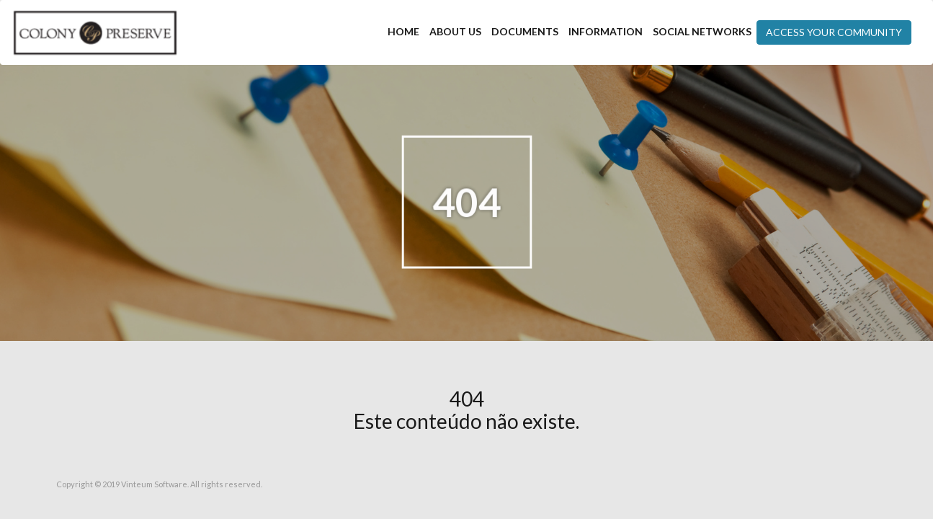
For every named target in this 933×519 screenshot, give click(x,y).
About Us (455, 31)
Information (605, 31)
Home (403, 31)
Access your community (834, 32)
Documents (524, 31)
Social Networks (702, 31)
